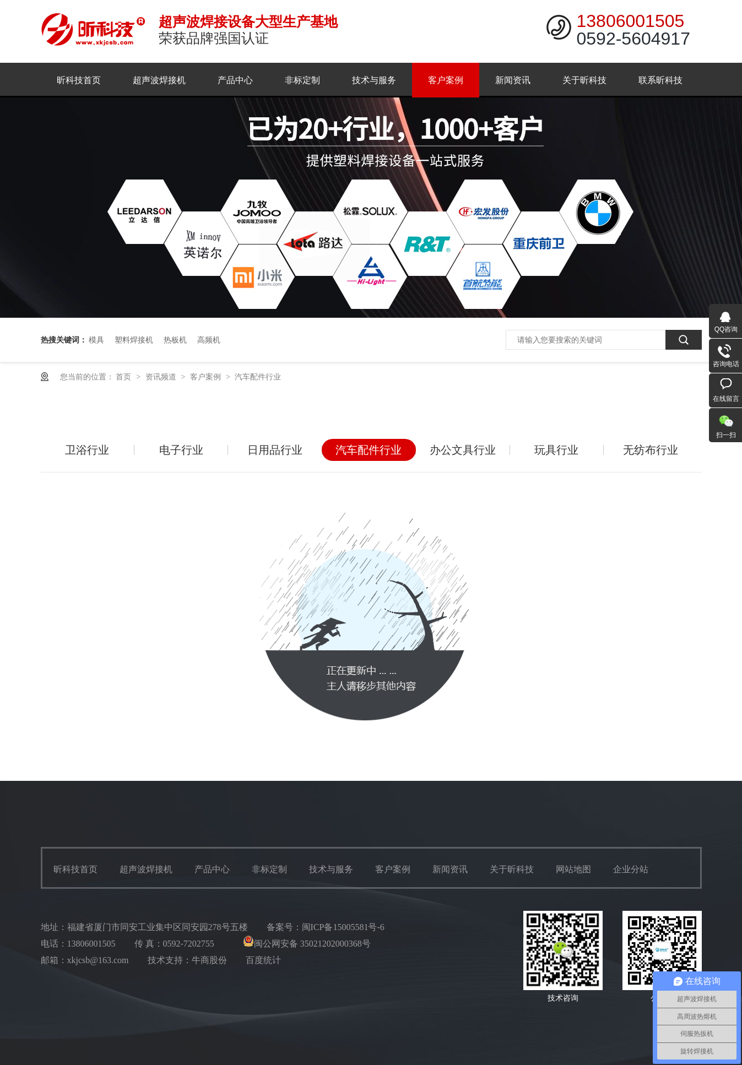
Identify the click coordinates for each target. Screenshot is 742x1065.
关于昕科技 (584, 80)
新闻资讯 (512, 80)
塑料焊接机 (134, 339)
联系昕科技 (660, 80)
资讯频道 (161, 376)
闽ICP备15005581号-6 (343, 927)
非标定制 (302, 80)
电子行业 (181, 450)
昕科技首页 (79, 80)
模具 (96, 339)
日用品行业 (274, 450)
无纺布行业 (650, 450)
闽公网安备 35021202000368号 (307, 943)
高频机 (208, 339)
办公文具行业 (463, 450)
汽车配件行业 (258, 376)
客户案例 (445, 80)
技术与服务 (374, 80)
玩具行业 (556, 450)
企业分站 (630, 869)
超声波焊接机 (159, 80)
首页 (124, 376)
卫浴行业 (87, 450)
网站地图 (573, 869)
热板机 (175, 339)
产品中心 (235, 80)
